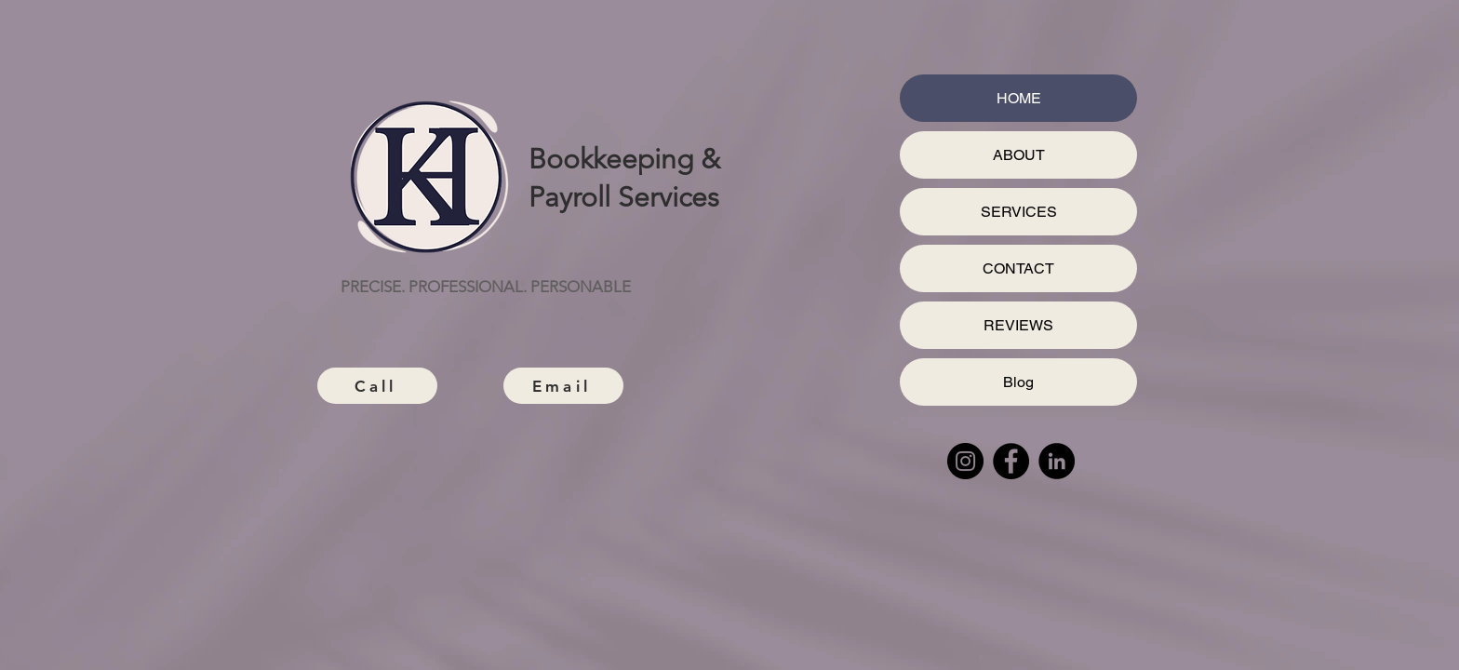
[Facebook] (1011, 461)
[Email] (563, 386)
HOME (1019, 98)
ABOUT (1019, 155)
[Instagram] (965, 461)
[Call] (377, 386)
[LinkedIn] (1056, 461)
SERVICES (1019, 212)
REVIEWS (1018, 325)
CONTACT (1018, 268)
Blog (1018, 382)
